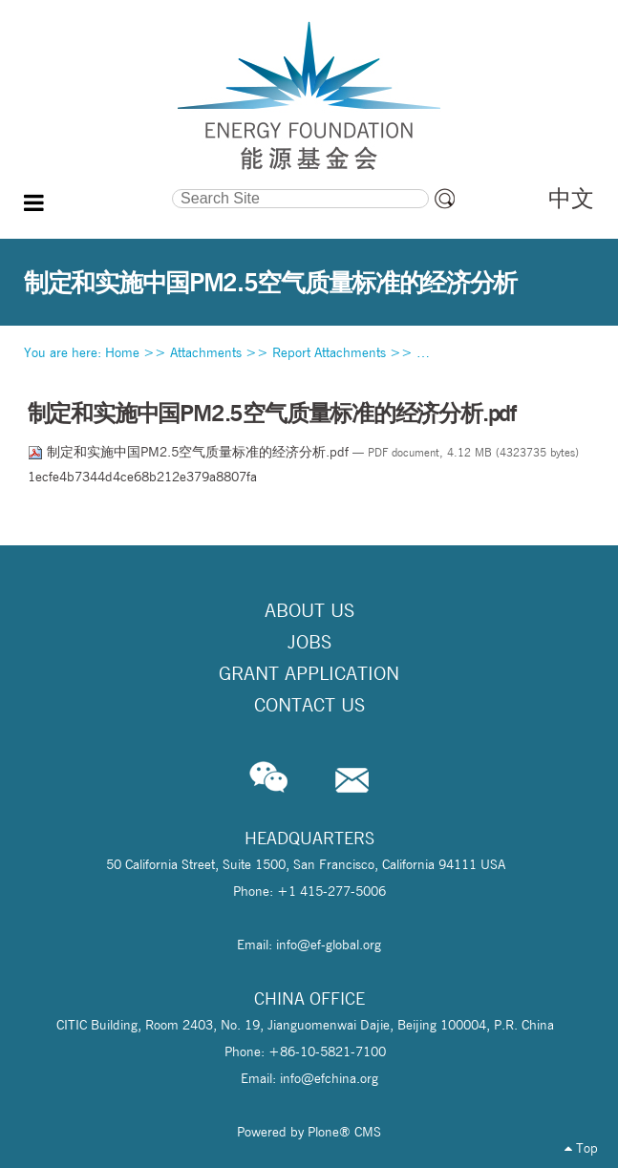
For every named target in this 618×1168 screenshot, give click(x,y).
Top (581, 1148)
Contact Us (309, 704)
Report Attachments (329, 352)
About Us (309, 610)
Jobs (309, 641)
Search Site (97, 186)
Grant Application (309, 673)
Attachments (206, 352)
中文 (571, 198)
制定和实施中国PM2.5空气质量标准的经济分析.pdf (190, 451)
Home (122, 352)
